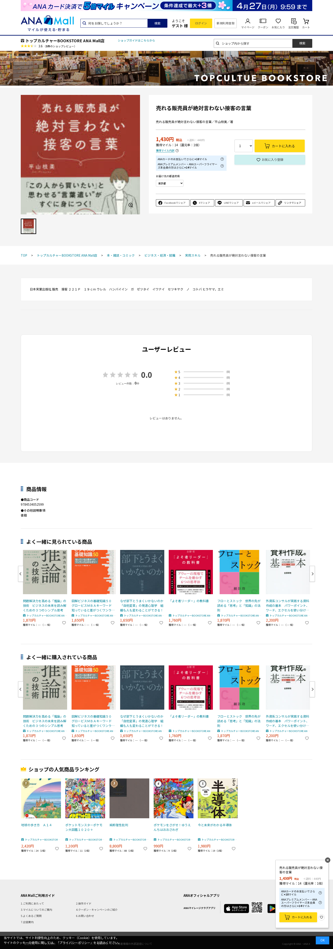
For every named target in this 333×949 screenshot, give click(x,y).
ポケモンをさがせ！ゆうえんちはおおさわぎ (172, 827)
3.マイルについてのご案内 (36, 909)
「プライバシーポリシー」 (74, 942)
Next (312, 574)
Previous (20, 574)
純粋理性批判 (119, 825)
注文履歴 (293, 27)
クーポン (263, 27)
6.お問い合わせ (85, 916)
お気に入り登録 (272, 159)
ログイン (201, 23)
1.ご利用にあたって (32, 903)
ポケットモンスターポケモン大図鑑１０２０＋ (83, 827)
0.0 (146, 374)
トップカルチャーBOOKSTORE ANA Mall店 (64, 40)
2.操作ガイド (83, 903)
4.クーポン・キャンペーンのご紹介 (97, 909)
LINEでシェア (231, 202)
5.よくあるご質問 (31, 916)
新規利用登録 (226, 23)
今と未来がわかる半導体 (215, 825)
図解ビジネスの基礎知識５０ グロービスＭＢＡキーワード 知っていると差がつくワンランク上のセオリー (93, 606)
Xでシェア (204, 202)
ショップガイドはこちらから (136, 40)
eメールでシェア (261, 202)
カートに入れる (302, 917)
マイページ (247, 27)
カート (306, 27)
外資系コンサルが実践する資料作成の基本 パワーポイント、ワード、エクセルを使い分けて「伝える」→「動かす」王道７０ (287, 606)
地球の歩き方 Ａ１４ (36, 825)
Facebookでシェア (175, 202)
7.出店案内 (27, 922)
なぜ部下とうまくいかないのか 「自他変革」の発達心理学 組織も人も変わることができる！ (142, 605)
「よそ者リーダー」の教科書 (189, 601)
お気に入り (278, 27)
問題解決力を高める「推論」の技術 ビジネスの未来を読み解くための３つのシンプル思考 (44, 605)
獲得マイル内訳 (165, 150)
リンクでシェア (292, 202)
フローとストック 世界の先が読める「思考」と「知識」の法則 (239, 605)
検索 (157, 23)
